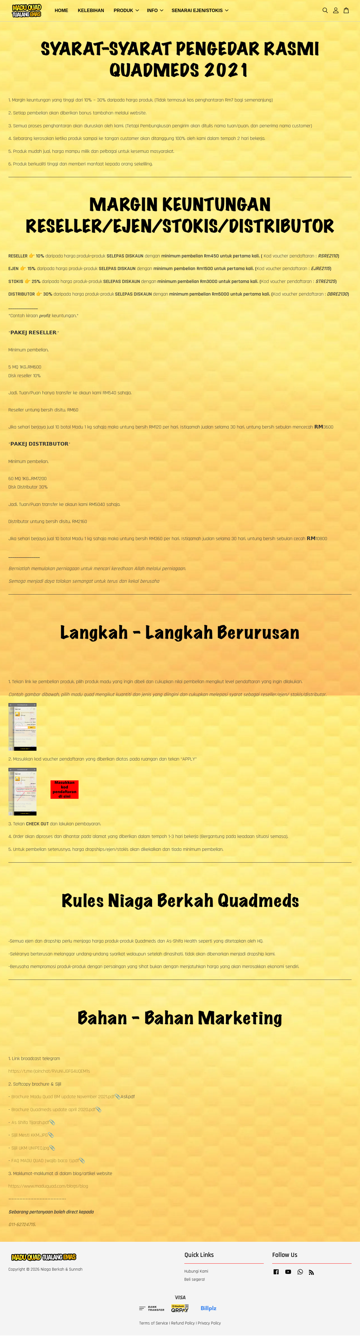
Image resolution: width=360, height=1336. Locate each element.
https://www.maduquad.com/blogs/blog (48, 1186)
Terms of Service (153, 1323)
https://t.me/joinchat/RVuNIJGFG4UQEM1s (49, 1071)
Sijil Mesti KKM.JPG (30, 1135)
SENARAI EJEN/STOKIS (200, 10)
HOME (61, 10)
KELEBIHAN (91, 10)
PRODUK (126, 10)
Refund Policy (183, 1323)
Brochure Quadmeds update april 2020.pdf (53, 1110)
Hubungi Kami (196, 1272)
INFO (155, 10)
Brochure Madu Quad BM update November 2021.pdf (63, 1097)
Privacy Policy (209, 1323)
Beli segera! (194, 1280)
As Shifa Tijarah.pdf (30, 1123)
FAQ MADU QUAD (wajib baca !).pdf (45, 1161)
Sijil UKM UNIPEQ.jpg (30, 1148)
